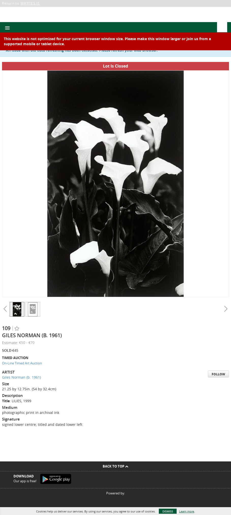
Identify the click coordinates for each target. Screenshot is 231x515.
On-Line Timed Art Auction (22, 363)
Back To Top (115, 466)
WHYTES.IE (30, 3)
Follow (218, 374)
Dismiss (167, 511)
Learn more (186, 511)
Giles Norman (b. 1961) (21, 377)
